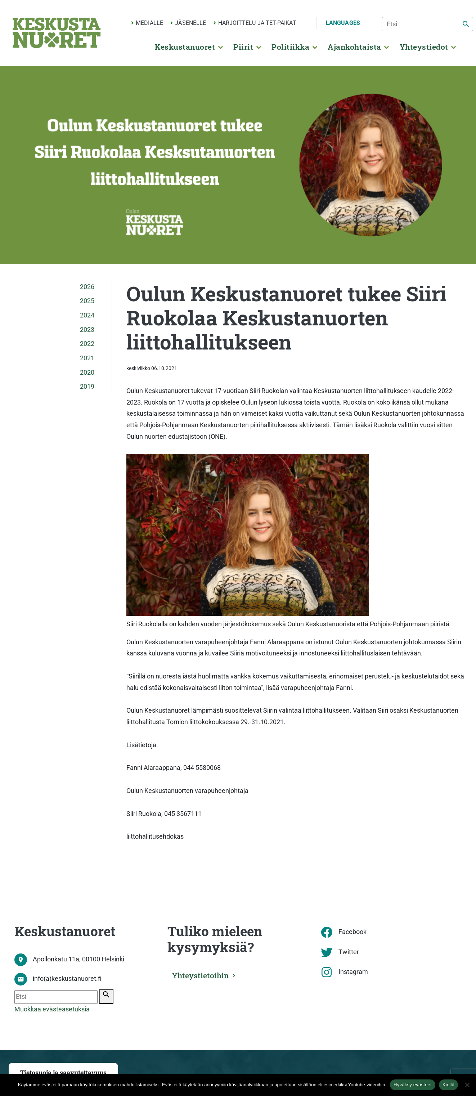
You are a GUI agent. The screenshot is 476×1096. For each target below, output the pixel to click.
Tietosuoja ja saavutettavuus (63, 1073)
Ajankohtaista (354, 47)
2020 (87, 372)
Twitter (348, 952)
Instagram (353, 971)
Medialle (149, 22)
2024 (87, 315)
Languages (343, 22)
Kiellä (448, 1084)
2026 (87, 286)
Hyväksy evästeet (413, 1084)
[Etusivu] (57, 33)
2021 (87, 358)
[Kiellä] (467, 1084)
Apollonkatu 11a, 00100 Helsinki (78, 959)
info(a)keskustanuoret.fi (67, 978)
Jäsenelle (190, 22)
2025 (87, 301)
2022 (87, 343)
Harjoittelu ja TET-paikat (257, 22)
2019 (87, 386)
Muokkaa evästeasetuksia (52, 1009)
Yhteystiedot (424, 47)
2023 (87, 329)
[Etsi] (427, 24)
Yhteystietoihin (202, 975)
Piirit (243, 47)
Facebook (352, 931)
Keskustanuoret (185, 47)
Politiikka (290, 47)
